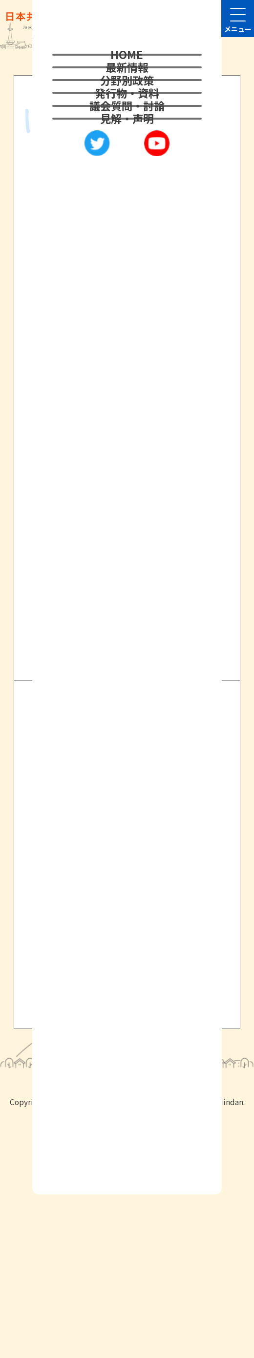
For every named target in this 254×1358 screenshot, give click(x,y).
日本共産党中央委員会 (106, 820)
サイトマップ (78, 985)
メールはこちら (70, 1145)
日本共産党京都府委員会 (111, 849)
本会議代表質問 (87, 319)
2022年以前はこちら (127, 571)
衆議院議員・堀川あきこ (107, 790)
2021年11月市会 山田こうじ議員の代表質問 (121, 257)
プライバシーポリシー (98, 946)
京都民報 (75, 907)
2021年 (68, 296)
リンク (64, 965)
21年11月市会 (135, 296)
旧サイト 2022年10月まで (112, 1004)
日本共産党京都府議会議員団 (121, 878)
